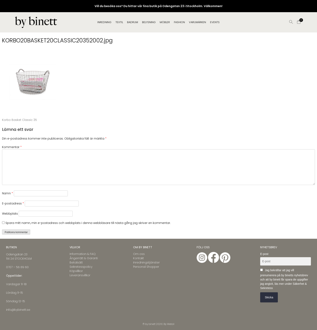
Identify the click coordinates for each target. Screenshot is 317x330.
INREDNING (104, 22)
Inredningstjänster (146, 262)
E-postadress (13, 203)
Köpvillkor (76, 271)
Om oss (139, 254)
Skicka (269, 297)
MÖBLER (165, 22)
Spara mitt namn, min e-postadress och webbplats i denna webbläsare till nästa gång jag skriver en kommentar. (88, 223)
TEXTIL (119, 22)
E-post (264, 254)
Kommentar (12, 147)
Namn (7, 193)
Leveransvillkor (80, 275)
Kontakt (138, 258)
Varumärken (197, 22)
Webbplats (10, 214)
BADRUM (132, 22)
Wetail (170, 324)
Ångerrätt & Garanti (84, 258)
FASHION (179, 22)
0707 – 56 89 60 (17, 267)
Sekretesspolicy (81, 267)
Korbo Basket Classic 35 (19, 120)
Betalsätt (76, 262)
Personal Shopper (146, 267)
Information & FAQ (83, 254)
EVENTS (215, 22)
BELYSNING (149, 22)
